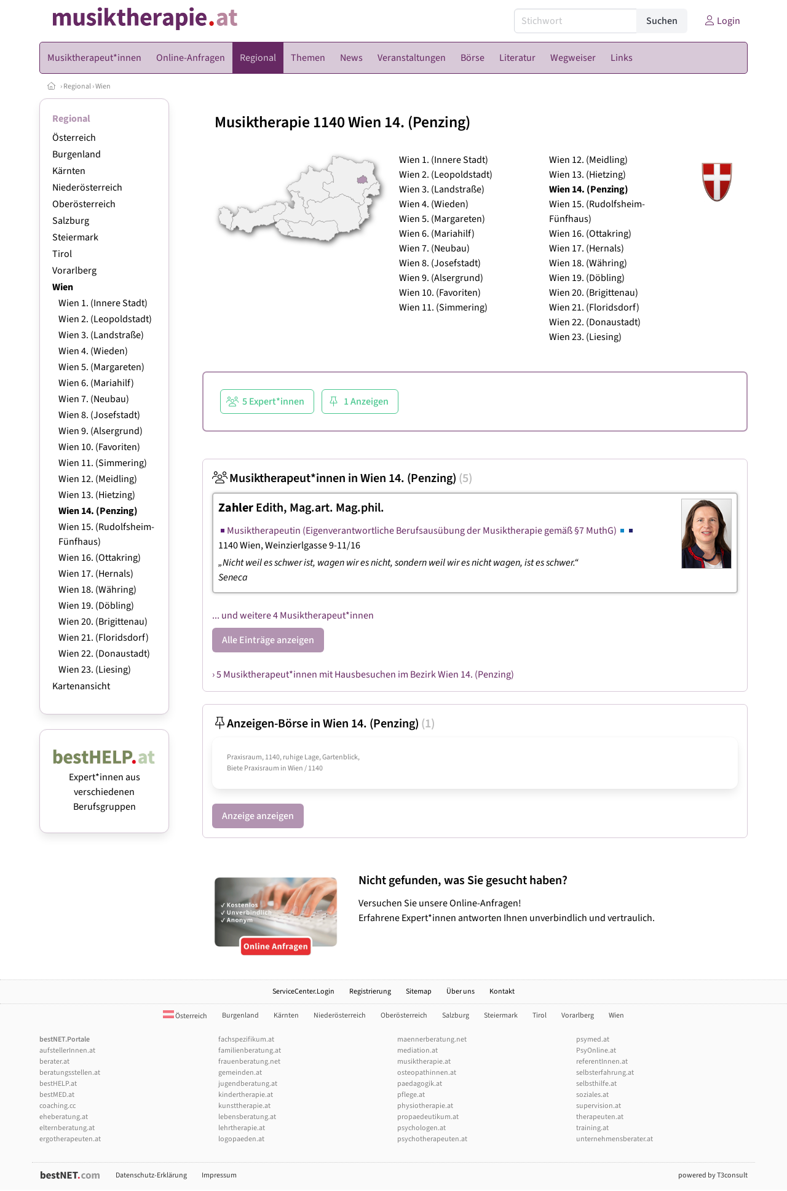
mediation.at (417, 1050)
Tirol (62, 254)
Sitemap (419, 991)
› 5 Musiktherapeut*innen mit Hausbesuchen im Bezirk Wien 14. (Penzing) (363, 674)
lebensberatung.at (247, 1117)
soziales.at (592, 1095)
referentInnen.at (602, 1061)
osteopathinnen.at (426, 1072)
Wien (103, 86)
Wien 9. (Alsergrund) (100, 431)
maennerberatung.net (432, 1039)
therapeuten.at (599, 1117)
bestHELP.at (58, 1083)
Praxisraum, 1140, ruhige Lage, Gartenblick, (293, 757)
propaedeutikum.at (428, 1117)
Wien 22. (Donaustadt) (104, 653)
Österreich (74, 137)
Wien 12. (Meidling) (97, 479)
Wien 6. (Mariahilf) (96, 383)
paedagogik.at (419, 1083)
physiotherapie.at (425, 1106)
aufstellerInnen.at (67, 1050)
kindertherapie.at (245, 1095)
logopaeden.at (241, 1139)
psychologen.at (421, 1128)
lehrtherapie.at (241, 1128)
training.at (592, 1128)
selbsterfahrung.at (605, 1072)
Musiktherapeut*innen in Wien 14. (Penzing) (342, 478)
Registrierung (370, 991)
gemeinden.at (240, 1072)
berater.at (54, 1061)
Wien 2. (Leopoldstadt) (105, 319)
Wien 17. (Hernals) (95, 573)
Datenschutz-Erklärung (151, 1175)
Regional (77, 86)
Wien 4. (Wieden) (93, 351)
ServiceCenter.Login (303, 991)
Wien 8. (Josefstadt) (99, 415)
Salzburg (70, 221)
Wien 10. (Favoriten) (99, 447)
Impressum (219, 1175)
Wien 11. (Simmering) (102, 463)
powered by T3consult (713, 1175)
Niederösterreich (87, 187)
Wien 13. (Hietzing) (96, 495)
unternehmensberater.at (614, 1139)
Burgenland (76, 154)
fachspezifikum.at (246, 1039)
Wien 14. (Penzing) (98, 511)
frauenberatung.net (249, 1061)
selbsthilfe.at (596, 1083)
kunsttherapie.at (244, 1106)
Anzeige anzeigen (258, 816)
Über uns (460, 991)
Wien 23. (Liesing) (94, 669)
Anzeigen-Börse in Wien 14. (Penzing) (323, 723)
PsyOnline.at (596, 1050)
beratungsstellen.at (69, 1072)
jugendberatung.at (247, 1083)
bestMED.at (56, 1095)
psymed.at (592, 1039)
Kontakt (502, 991)
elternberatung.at (67, 1128)
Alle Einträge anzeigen (268, 640)
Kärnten (68, 171)
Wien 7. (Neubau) (93, 399)
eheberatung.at (63, 1117)
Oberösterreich (84, 204)
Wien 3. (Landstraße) (101, 335)
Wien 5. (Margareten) (101, 367)
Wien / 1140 (305, 768)
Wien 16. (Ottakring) (99, 557)
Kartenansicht (81, 686)
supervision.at (598, 1106)
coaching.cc (57, 1106)
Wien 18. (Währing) (97, 589)
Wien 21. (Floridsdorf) (103, 637)
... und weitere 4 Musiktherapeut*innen (293, 615)
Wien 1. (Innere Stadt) (103, 303)
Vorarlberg (74, 270)
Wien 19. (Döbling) (96, 605)
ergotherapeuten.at (70, 1139)
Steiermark (75, 237)
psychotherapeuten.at (432, 1139)
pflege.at (411, 1095)
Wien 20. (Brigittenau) (103, 621)
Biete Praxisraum (253, 768)
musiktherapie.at (424, 1061)
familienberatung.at (249, 1050)
